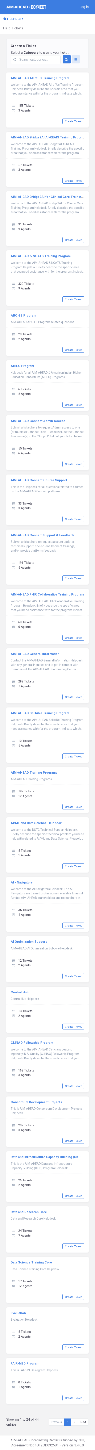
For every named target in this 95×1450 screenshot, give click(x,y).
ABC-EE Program (23, 315)
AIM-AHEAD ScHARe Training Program (40, 713)
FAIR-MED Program (25, 1363)
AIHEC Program (22, 366)
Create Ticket (73, 121)
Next (83, 1422)
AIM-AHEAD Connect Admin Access (38, 421)
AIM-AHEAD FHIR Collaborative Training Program (47, 594)
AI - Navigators (22, 882)
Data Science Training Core (31, 1262)
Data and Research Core (29, 1212)
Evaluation (18, 1313)
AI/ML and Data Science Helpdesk (36, 823)
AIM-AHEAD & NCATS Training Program (41, 256)
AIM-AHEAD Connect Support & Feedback (42, 535)
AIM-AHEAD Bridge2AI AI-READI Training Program (48, 137)
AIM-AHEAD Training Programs (34, 772)
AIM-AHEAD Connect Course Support (39, 480)
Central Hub (20, 992)
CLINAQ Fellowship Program (32, 1043)
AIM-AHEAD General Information (35, 654)
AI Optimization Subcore (29, 942)
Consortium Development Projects (36, 1102)
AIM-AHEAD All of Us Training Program (40, 78)
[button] (84, 6)
